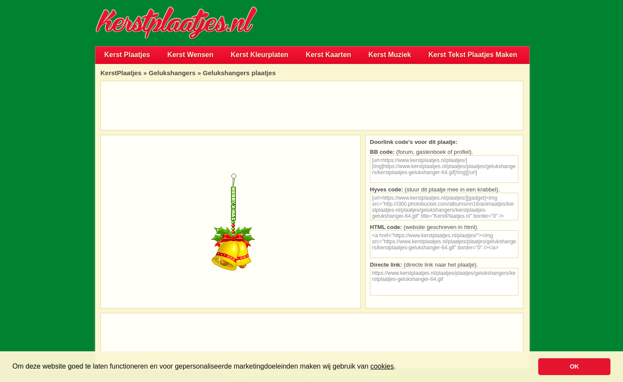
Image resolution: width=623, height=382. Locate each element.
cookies (382, 366)
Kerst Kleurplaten (259, 54)
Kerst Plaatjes (127, 54)
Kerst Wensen (190, 54)
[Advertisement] (428, 23)
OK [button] (574, 366)
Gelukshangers (172, 72)
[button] (399, 367)
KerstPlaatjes (120, 72)
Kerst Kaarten (328, 54)
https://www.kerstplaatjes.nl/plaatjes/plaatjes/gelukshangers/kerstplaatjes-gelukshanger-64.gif (444, 282)
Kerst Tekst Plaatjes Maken (472, 54)
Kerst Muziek (390, 54)
